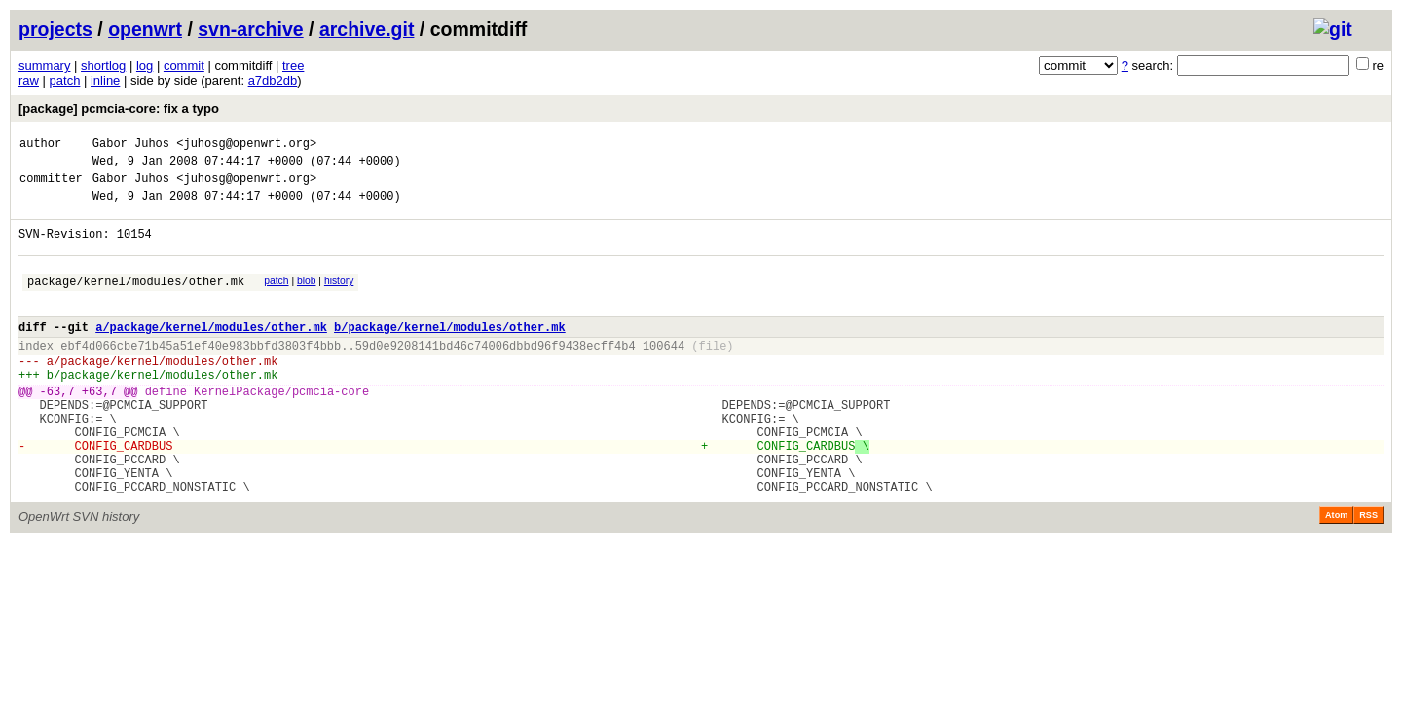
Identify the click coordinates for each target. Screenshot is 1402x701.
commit (184, 65)
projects (55, 29)
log (144, 65)
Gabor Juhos (130, 145)
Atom (1336, 573)
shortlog (103, 65)
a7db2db (273, 80)
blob (306, 298)
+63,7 (99, 429)
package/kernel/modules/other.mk (135, 301)
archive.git (367, 29)
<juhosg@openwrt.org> (246, 145)
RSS (1368, 573)
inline (105, 80)
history (338, 298)
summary (44, 65)
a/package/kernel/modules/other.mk (211, 353)
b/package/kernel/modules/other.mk (450, 353)
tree (293, 65)
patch (65, 80)
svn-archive (250, 29)
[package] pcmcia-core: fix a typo (118, 108)
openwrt (145, 29)
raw (28, 80)
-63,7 (57, 429)
